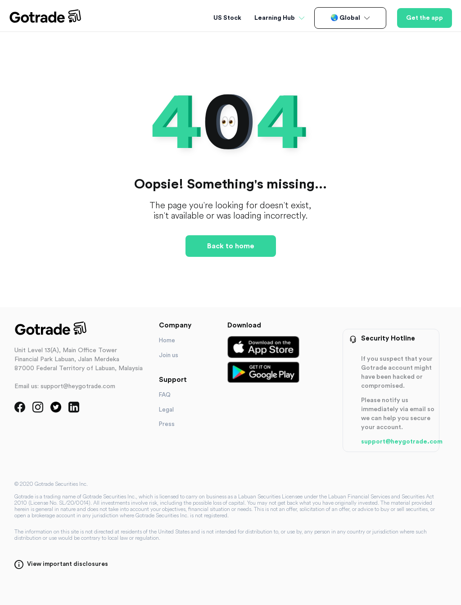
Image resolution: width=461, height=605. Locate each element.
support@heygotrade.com (402, 442)
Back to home (230, 246)
